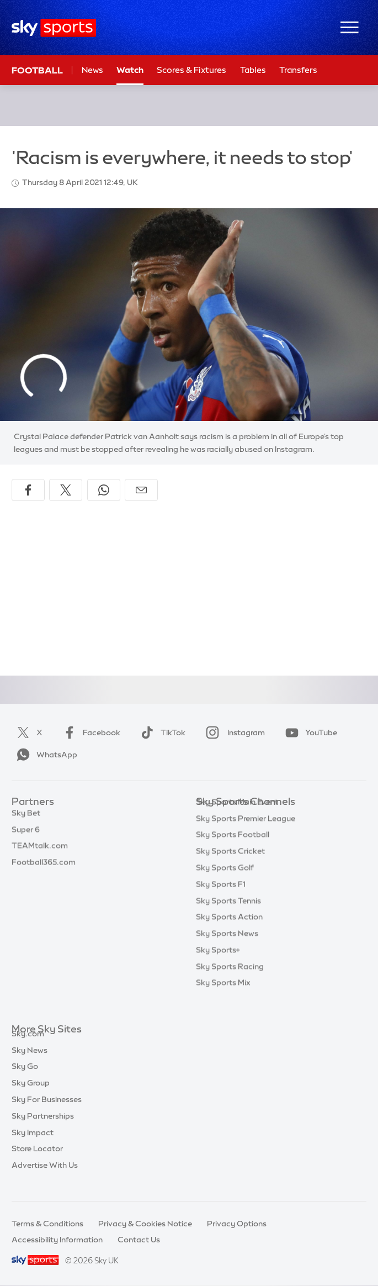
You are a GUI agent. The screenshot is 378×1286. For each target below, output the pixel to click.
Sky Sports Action (229, 933)
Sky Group (31, 1095)
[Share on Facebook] (28, 490)
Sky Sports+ (218, 967)
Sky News (29, 1063)
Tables (253, 70)
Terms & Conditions (47, 1223)
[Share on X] (65, 490)
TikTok (160, 732)
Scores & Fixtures (191, 70)
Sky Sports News (227, 950)
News (92, 70)
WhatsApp (44, 754)
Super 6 (26, 835)
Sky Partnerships (43, 1128)
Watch (129, 70)
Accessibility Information (57, 1239)
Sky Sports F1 (221, 901)
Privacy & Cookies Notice (145, 1223)
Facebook (89, 732)
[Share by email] (141, 490)
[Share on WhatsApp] (103, 490)
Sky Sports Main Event (237, 819)
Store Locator (37, 1161)
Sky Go (25, 1079)
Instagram (233, 732)
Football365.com (44, 868)
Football (37, 70)
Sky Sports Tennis (228, 917)
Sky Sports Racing (230, 983)
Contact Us (139, 1239)
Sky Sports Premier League (245, 835)
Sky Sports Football (232, 851)
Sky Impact (33, 1145)
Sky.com (28, 1046)
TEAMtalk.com (40, 851)
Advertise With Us (45, 1178)
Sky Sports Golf (225, 884)
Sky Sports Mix (223, 999)
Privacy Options (237, 1223)
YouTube (309, 732)
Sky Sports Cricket (230, 868)
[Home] (54, 28)
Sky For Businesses (47, 1112)
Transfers (298, 70)
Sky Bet (26, 819)
